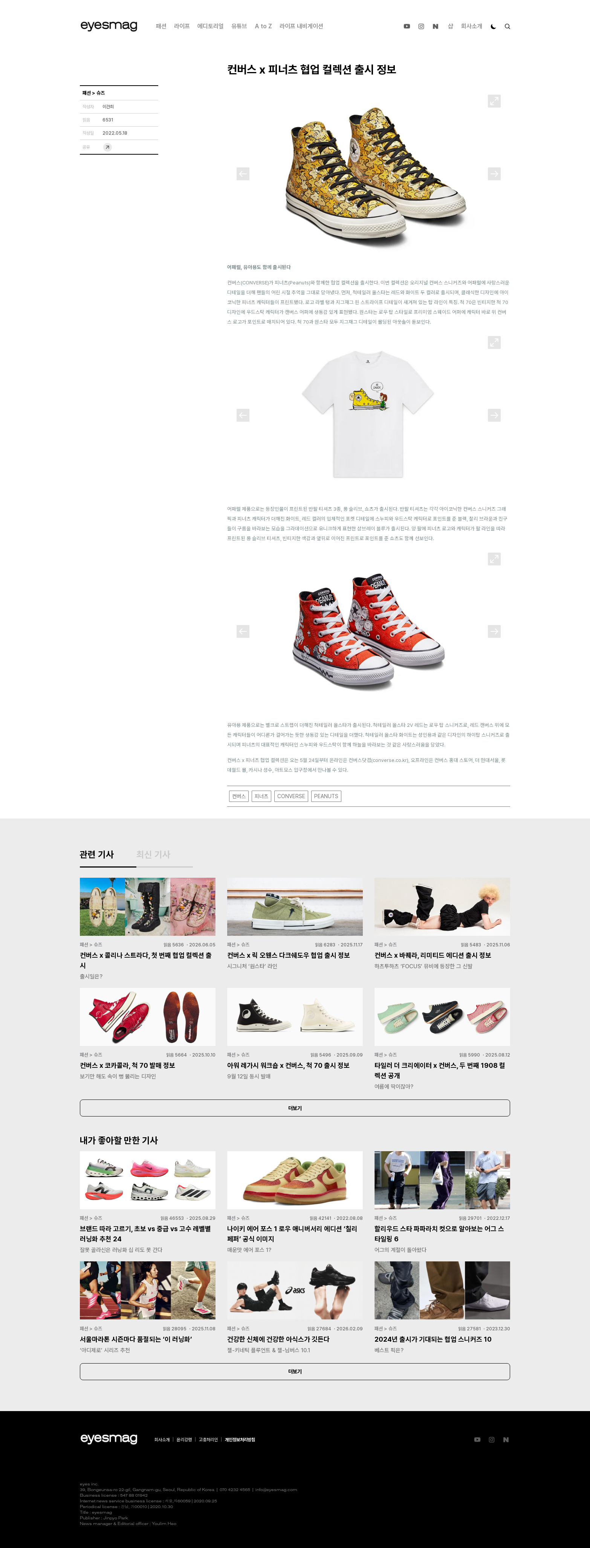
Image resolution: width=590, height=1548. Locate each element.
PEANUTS (326, 796)
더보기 (295, 1108)
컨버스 (239, 796)
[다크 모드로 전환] (493, 26)
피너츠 (261, 796)
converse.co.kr (390, 760)
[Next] (494, 174)
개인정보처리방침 (240, 1439)
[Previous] (243, 174)
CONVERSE (291, 796)
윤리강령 (184, 1439)
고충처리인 (208, 1439)
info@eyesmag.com (276, 1490)
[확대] (494, 101)
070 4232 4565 (235, 1490)
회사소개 (471, 26)
